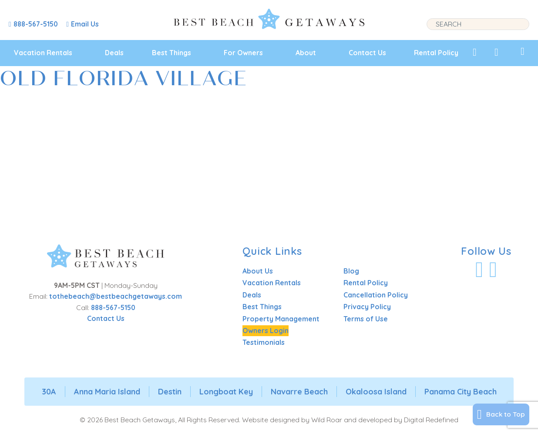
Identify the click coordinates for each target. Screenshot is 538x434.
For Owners (243, 52)
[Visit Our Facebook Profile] (479, 269)
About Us (257, 271)
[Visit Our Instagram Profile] (493, 269)
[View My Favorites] (475, 52)
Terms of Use (365, 318)
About (306, 52)
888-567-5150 (113, 307)
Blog (351, 271)
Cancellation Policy (375, 294)
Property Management (280, 318)
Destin (170, 392)
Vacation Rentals (43, 52)
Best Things (171, 52)
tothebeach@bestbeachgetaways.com (115, 296)
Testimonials (263, 342)
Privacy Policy (367, 306)
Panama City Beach (460, 392)
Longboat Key (226, 392)
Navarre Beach (299, 392)
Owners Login (265, 330)
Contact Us (367, 52)
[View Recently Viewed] (496, 52)
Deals (114, 52)
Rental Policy (436, 52)
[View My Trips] (523, 51)
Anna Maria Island (107, 392)
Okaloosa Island (376, 392)
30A (49, 392)
